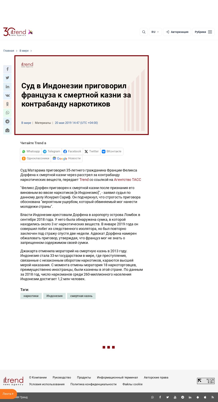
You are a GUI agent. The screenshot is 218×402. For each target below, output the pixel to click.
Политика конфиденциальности (93, 384)
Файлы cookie (133, 384)
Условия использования (46, 384)
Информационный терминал (117, 377)
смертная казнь (81, 296)
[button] (7, 69)
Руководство (62, 377)
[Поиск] (144, 32)
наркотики (31, 296)
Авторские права (156, 377)
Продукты (84, 377)
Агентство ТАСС (127, 179)
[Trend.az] (18, 32)
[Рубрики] (203, 32)
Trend (84, 179)
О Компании (38, 377)
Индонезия (54, 296)
